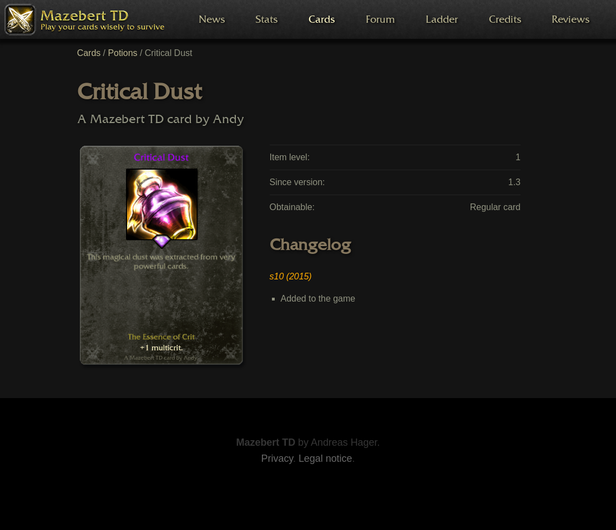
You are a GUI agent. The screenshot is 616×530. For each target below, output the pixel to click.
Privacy (277, 458)
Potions (122, 53)
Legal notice (325, 458)
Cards (88, 53)
